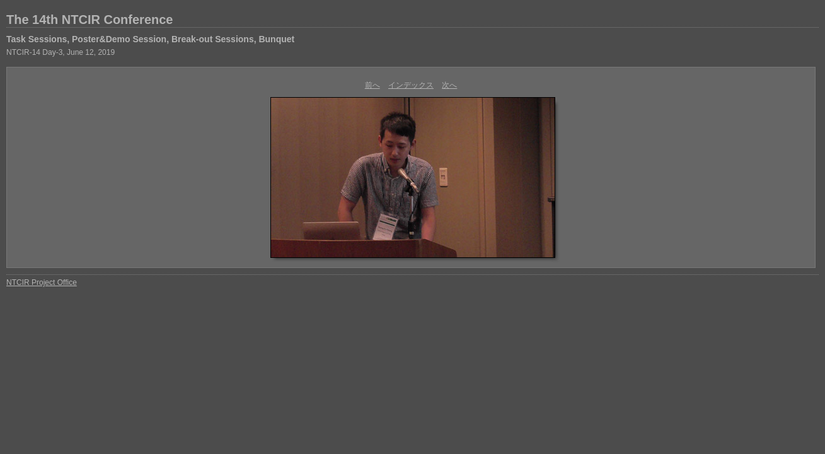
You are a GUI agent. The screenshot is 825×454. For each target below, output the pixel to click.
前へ (372, 85)
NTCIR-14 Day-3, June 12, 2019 (60, 52)
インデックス (411, 85)
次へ (449, 85)
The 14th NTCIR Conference (89, 19)
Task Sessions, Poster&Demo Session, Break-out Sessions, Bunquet (150, 39)
